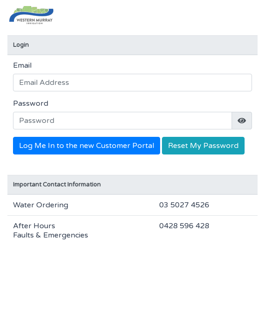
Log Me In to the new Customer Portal (86, 145)
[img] (242, 120)
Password (30, 103)
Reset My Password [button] (203, 145)
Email (22, 65)
